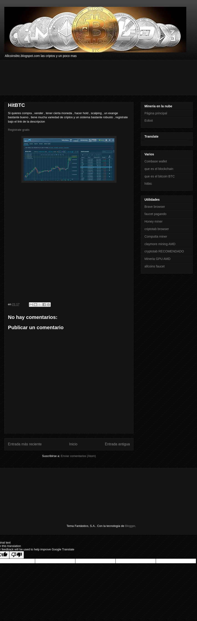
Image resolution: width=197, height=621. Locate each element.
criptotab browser (156, 229)
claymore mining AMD (159, 244)
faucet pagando (155, 214)
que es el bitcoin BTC (159, 176)
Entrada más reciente (25, 444)
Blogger (130, 526)
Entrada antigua (117, 444)
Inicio (73, 444)
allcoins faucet (154, 266)
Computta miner (155, 236)
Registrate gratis (19, 129)
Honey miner (153, 221)
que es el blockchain (158, 169)
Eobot (148, 120)
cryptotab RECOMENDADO (164, 251)
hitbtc (148, 183)
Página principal (155, 113)
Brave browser (154, 206)
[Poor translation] (16, 555)
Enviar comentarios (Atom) (78, 456)
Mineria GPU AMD (157, 259)
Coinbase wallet (155, 161)
